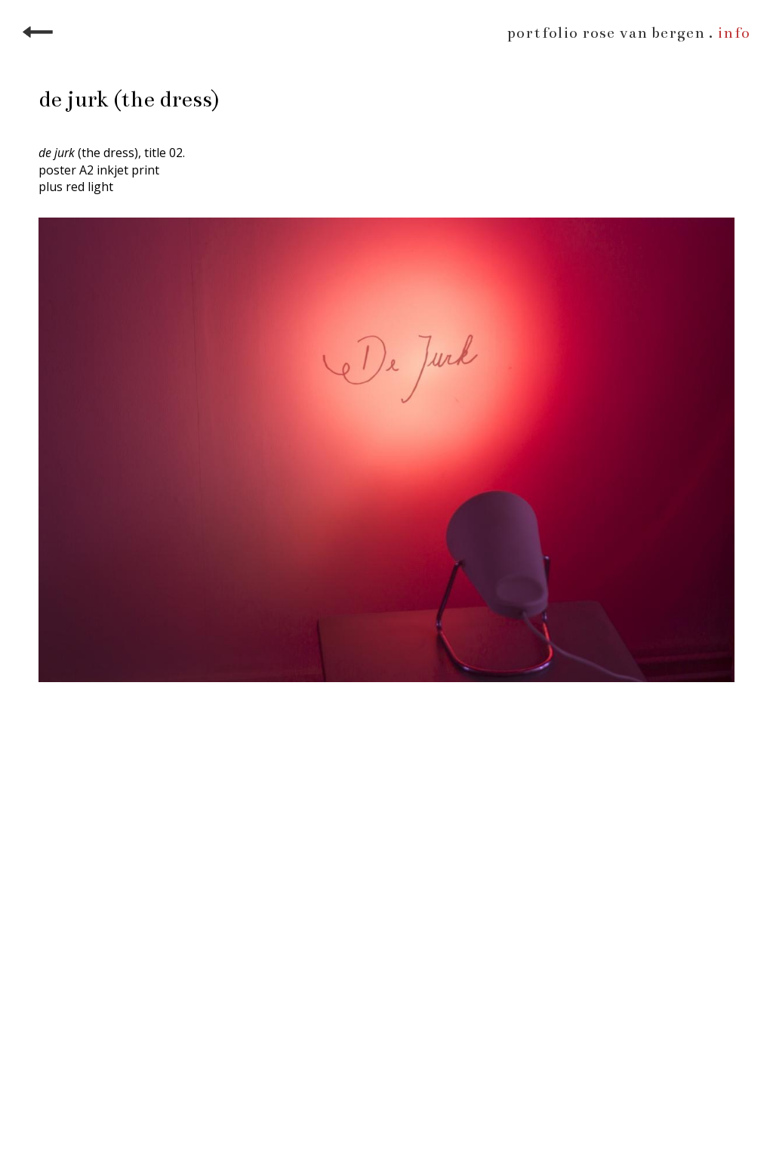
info (733, 32)
